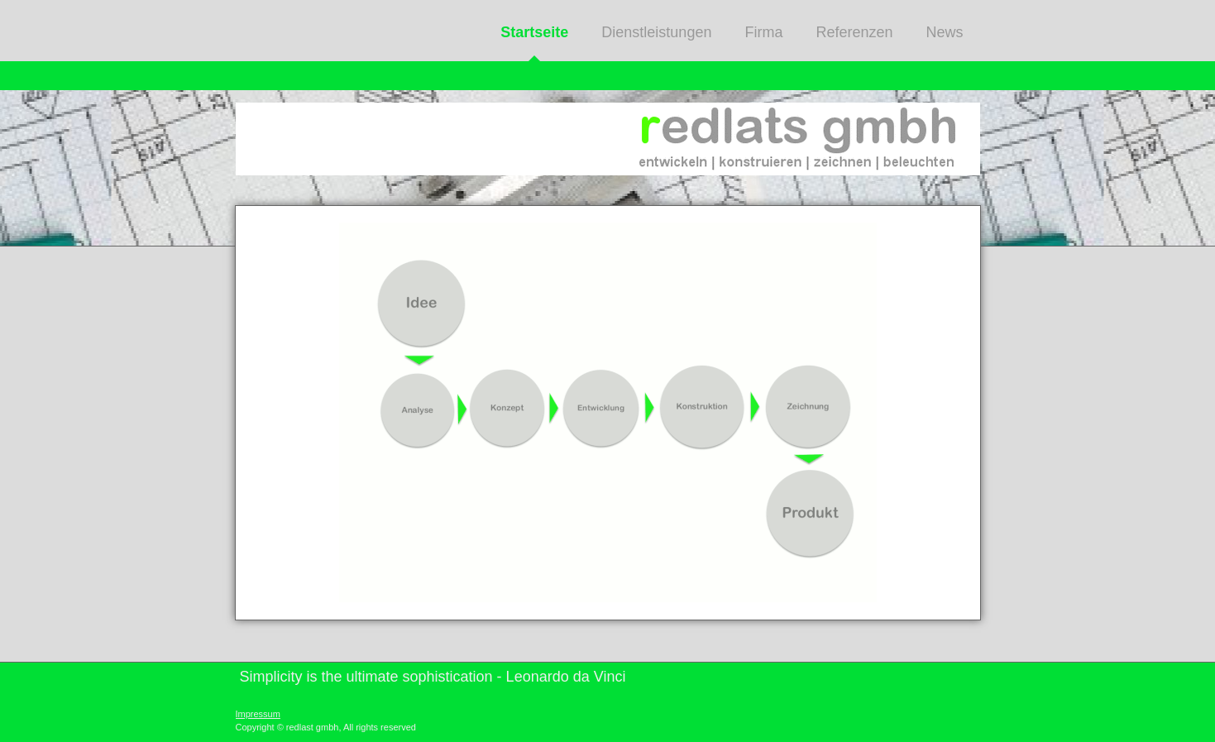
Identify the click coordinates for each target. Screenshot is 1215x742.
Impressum (258, 714)
